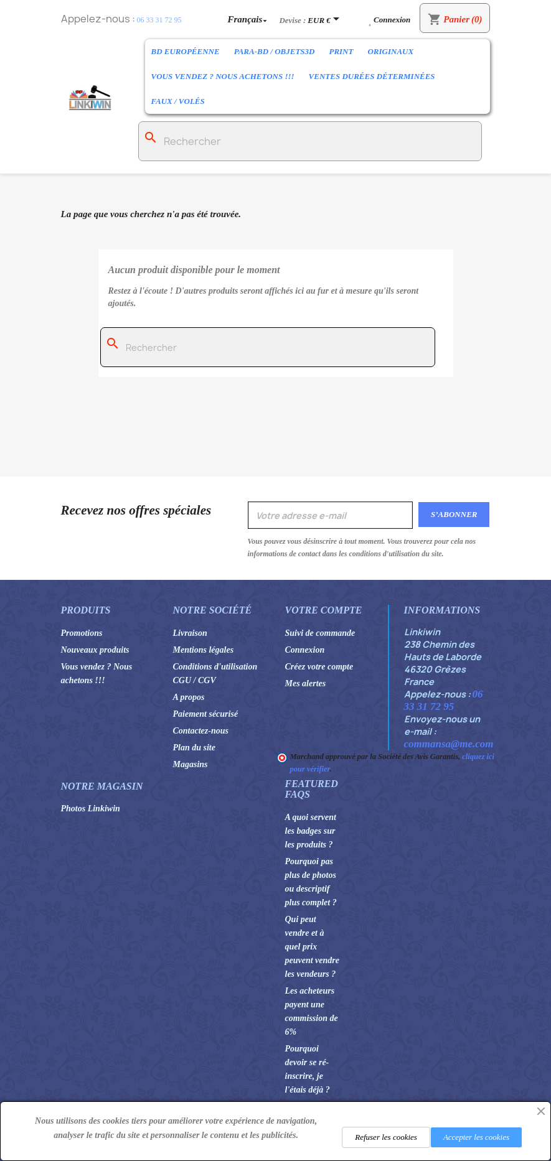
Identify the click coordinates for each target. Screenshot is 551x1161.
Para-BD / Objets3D (274, 51)
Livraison (190, 633)
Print (341, 51)
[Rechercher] (310, 141)
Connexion (305, 650)
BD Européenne (185, 51)
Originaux (390, 51)
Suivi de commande (320, 633)
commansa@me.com (449, 744)
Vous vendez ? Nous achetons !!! (222, 76)
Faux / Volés (178, 101)
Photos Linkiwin (90, 808)
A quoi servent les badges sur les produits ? (310, 831)
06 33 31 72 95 (159, 20)
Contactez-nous (200, 730)
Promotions (82, 633)
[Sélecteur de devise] (325, 19)
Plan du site (194, 747)
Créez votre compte (319, 666)
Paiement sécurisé (205, 714)
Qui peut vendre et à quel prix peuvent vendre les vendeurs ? (312, 947)
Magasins (190, 764)
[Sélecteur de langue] (249, 19)
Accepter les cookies (476, 1137)
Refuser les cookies (386, 1137)
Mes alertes (305, 683)
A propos (189, 697)
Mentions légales (203, 650)
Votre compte (323, 610)
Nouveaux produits (95, 650)
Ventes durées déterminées (372, 76)
